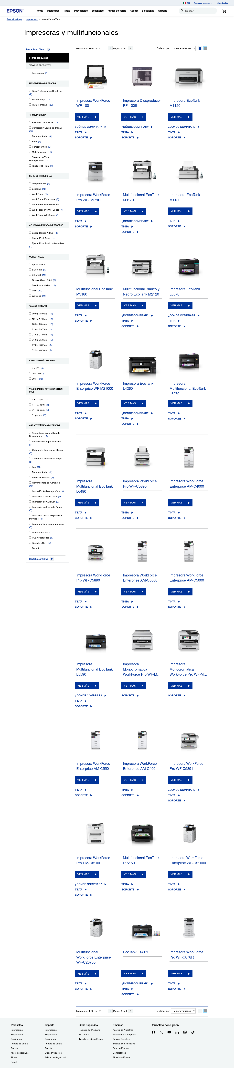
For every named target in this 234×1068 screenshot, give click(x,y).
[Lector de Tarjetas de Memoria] (30, 524)
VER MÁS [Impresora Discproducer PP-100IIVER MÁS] (130, 116)
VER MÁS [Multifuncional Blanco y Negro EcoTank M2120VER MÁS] (130, 305)
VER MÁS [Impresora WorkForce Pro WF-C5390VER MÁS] (130, 502)
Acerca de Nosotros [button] (203, 3)
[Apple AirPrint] (30, 264)
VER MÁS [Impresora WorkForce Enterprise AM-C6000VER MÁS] (130, 591)
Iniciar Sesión (222, 3)
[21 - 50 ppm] (30, 410)
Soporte (81, 137)
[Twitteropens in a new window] (161, 1032)
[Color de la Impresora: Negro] (30, 458)
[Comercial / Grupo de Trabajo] (30, 127)
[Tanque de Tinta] (30, 165)
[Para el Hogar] (30, 99)
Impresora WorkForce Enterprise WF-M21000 (94, 386)
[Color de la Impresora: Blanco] (30, 450)
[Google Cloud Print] (30, 280)
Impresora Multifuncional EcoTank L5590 (94, 669)
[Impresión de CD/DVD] (30, 501)
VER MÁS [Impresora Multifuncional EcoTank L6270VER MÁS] (176, 403)
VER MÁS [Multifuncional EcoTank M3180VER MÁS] (83, 305)
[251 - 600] (30, 373)
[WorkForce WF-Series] (30, 215)
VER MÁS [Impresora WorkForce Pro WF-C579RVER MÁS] (83, 211)
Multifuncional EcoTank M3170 (141, 197)
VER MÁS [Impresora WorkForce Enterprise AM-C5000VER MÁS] (176, 591)
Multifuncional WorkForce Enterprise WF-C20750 (93, 957)
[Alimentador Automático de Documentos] (30, 433)
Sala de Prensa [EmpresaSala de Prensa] (121, 1048)
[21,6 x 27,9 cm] (30, 334)
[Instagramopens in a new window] (185, 1032)
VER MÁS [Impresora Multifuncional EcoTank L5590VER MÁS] (83, 685)
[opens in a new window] (193, 1032)
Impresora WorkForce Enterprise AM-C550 (93, 766)
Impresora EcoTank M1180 (185, 197)
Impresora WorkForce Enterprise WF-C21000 (188, 860)
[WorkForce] (30, 194)
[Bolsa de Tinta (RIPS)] (30, 122)
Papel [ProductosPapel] (14, 1062)
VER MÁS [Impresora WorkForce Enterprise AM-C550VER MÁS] (83, 779)
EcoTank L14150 (136, 952)
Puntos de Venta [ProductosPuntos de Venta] (19, 1043)
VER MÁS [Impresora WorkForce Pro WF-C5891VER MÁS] (176, 779)
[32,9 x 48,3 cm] (30, 350)
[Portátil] (30, 548)
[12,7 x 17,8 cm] (30, 319)
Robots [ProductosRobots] (14, 1048)
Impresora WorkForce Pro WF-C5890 (93, 577)
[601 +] (30, 378)
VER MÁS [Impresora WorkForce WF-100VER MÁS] (83, 116)
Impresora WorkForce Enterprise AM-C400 (140, 766)
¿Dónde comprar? (88, 126)
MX (186, 3)
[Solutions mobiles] (30, 285)
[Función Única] (30, 146)
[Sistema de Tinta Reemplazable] (30, 157)
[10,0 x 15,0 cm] (30, 313)
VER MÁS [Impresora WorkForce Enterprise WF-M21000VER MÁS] (83, 403)
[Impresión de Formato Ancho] (30, 507)
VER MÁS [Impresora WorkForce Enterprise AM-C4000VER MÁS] (176, 502)
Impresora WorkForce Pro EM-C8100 (93, 860)
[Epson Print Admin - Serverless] (30, 243)
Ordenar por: (163, 48)
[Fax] (30, 467)
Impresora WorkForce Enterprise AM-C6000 (140, 577)
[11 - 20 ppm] (30, 404)
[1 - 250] (30, 368)
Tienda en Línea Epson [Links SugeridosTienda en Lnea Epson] (91, 1039)
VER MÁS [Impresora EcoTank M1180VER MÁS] (176, 211)
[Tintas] (67, 11)
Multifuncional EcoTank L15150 (141, 860)
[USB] (30, 290)
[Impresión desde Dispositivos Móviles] (30, 515)
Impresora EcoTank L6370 (185, 291)
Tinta (78, 132)
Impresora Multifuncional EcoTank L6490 (94, 486)
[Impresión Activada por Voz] (30, 491)
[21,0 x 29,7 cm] (30, 329)
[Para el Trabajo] (30, 104)
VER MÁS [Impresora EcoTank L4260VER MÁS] (130, 403)
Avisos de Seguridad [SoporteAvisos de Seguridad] (55, 1057)
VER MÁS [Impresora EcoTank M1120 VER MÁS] (176, 116)
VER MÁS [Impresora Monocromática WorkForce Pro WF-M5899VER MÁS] (176, 685)
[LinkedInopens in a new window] (177, 1032)
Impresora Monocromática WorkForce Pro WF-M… (142, 669)
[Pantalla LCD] (30, 543)
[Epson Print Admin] (30, 238)
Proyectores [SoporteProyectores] (51, 1034)
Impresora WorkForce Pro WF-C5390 (140, 483)
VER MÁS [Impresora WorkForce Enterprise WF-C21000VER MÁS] (176, 874)
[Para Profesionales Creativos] (30, 91)
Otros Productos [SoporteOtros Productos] (53, 1052)
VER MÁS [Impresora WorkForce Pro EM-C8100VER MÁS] (83, 874)
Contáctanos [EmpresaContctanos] (119, 1052)
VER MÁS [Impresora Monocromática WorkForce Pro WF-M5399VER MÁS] (130, 685)
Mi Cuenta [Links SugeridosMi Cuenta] (84, 1034)
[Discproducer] (30, 183)
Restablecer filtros (35, 49)
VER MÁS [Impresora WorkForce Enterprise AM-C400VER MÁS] (130, 779)
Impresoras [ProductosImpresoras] (17, 1030)
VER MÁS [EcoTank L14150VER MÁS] (130, 973)
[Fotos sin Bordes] (30, 477)
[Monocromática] (30, 532)
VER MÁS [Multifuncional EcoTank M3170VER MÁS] (130, 211)
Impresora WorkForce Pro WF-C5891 (186, 766)
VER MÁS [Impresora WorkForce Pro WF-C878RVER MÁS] (176, 973)
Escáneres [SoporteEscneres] (50, 1039)
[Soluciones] (148, 11)
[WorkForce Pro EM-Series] (30, 204)
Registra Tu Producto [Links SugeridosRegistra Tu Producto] (89, 1030)
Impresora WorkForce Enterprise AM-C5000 (187, 577)
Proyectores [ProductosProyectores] (17, 1034)
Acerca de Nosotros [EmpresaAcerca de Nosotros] (123, 1030)
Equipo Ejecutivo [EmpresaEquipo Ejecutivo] (121, 1039)
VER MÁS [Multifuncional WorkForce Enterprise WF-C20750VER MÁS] (83, 973)
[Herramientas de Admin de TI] (30, 482)
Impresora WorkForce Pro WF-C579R (93, 197)
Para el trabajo (14, 19)
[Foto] (30, 141)
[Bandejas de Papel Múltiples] (30, 441)
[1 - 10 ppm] (30, 399)
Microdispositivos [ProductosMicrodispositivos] (20, 1052)
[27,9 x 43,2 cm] (30, 345)
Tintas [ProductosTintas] (14, 1057)
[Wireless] (30, 296)
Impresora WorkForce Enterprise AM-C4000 (187, 483)
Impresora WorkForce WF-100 (93, 103)
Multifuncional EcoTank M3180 (94, 291)
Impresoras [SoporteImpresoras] (51, 1030)
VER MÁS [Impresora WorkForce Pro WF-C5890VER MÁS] (83, 591)
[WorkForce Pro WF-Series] (30, 209)
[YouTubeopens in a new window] (169, 1032)
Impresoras (32, 19)
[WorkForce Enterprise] (30, 199)
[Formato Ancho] (30, 136)
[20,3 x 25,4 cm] (30, 324)
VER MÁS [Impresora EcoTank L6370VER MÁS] (176, 305)
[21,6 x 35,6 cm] (30, 340)
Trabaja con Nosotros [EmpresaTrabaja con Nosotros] (124, 1043)
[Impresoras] (30, 73)
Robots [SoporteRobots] (48, 1048)
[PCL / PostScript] (30, 537)
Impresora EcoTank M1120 (185, 103)
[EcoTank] (30, 189)
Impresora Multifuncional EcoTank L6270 (188, 388)
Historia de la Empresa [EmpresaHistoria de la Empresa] (124, 1034)
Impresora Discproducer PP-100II (142, 103)
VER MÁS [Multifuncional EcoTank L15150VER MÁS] (130, 874)
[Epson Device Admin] (30, 233)
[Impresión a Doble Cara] (30, 496)
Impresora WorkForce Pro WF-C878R (186, 954)
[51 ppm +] (30, 415)
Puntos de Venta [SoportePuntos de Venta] (53, 1043)
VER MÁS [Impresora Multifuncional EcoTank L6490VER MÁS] (83, 502)
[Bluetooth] (30, 269)
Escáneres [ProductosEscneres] (16, 1039)
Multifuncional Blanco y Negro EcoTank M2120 (141, 291)
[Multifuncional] (30, 152)
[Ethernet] (30, 275)
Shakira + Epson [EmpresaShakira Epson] (121, 1057)
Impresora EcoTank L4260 (138, 386)
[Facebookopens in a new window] (153, 1032)
